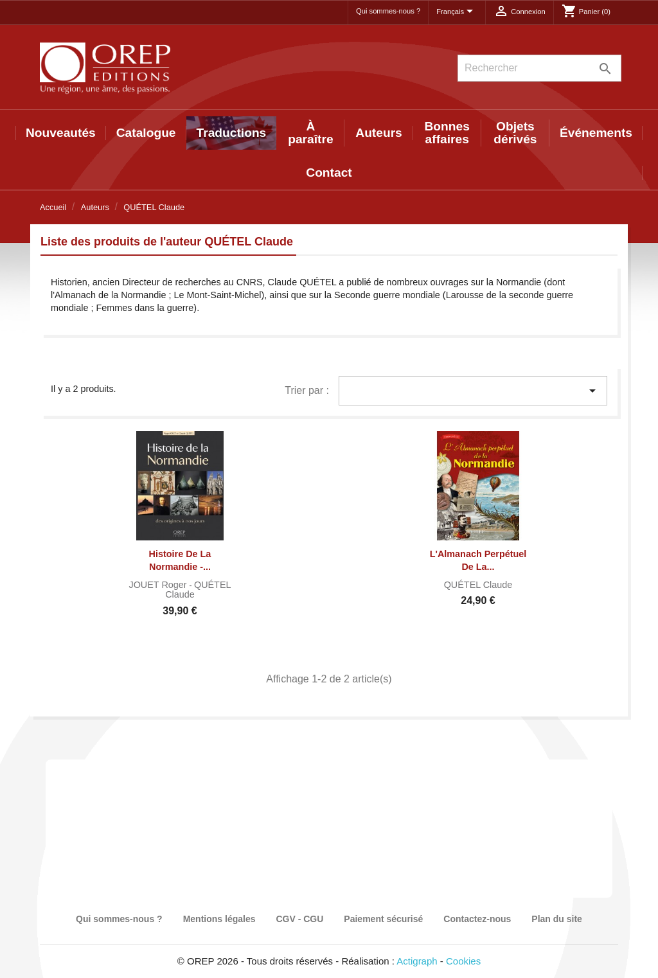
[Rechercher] (539, 68)
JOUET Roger (159, 585)
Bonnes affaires (447, 133)
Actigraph (416, 961)
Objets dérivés (515, 133)
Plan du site (556, 919)
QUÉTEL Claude (198, 590)
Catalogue (146, 132)
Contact (328, 172)
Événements (596, 132)
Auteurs (378, 132)
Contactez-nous (477, 919)
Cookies (463, 961)
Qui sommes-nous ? (388, 11)
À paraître (310, 133)
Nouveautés (61, 132)
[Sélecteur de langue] (456, 12)
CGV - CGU (299, 919)
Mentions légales (219, 919)
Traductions (232, 132)
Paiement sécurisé (383, 919)
